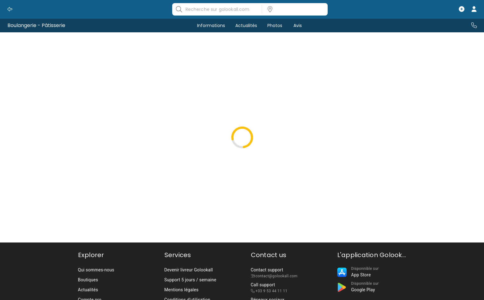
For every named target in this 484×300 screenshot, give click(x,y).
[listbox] (293, 9)
